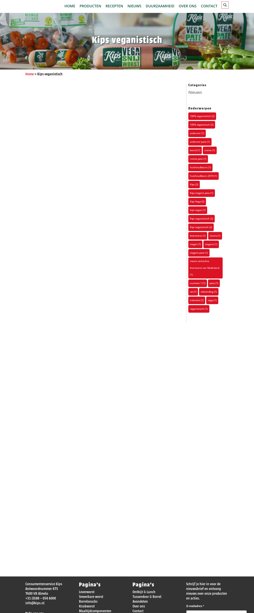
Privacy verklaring (184, 609)
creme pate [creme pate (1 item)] (198, 159)
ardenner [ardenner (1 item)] (197, 133)
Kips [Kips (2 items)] (194, 184)
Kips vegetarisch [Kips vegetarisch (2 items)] (201, 227)
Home (69, 6)
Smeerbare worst (91, 540)
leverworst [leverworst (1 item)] (198, 235)
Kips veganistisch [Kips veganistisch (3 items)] (201, 218)
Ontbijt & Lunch (144, 535)
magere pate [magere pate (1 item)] (199, 252)
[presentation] (216, 578)
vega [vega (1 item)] (212, 300)
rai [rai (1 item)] (193, 291)
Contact (209, 6)
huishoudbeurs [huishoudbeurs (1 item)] (200, 167)
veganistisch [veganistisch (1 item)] (199, 308)
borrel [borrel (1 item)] (195, 150)
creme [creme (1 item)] (209, 150)
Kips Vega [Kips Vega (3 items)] (197, 201)
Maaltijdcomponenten (95, 554)
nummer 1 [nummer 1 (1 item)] (197, 283)
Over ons (188, 6)
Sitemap (123, 609)
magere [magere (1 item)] (211, 244)
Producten (90, 6)
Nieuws (134, 6)
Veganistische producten (97, 559)
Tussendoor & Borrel (147, 540)
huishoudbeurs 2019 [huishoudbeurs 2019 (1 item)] (203, 176)
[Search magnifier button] (225, 5)
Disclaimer (139, 609)
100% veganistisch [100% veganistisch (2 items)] (202, 116)
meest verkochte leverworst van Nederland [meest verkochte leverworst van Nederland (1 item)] (204, 267)
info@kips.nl (34, 546)
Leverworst (86, 535)
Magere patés (88, 564)
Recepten (114, 6)
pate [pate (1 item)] (214, 283)
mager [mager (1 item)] (195, 244)
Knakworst (87, 550)
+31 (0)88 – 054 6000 (40, 542)
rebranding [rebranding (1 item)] (209, 291)
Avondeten (140, 545)
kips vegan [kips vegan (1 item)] (198, 210)
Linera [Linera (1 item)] (215, 235)
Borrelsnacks (88, 545)
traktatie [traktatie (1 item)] (197, 300)
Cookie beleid (159, 609)
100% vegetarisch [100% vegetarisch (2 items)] (202, 124)
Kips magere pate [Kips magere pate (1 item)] (201, 193)
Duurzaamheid (160, 6)
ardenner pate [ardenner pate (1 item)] (200, 141)
